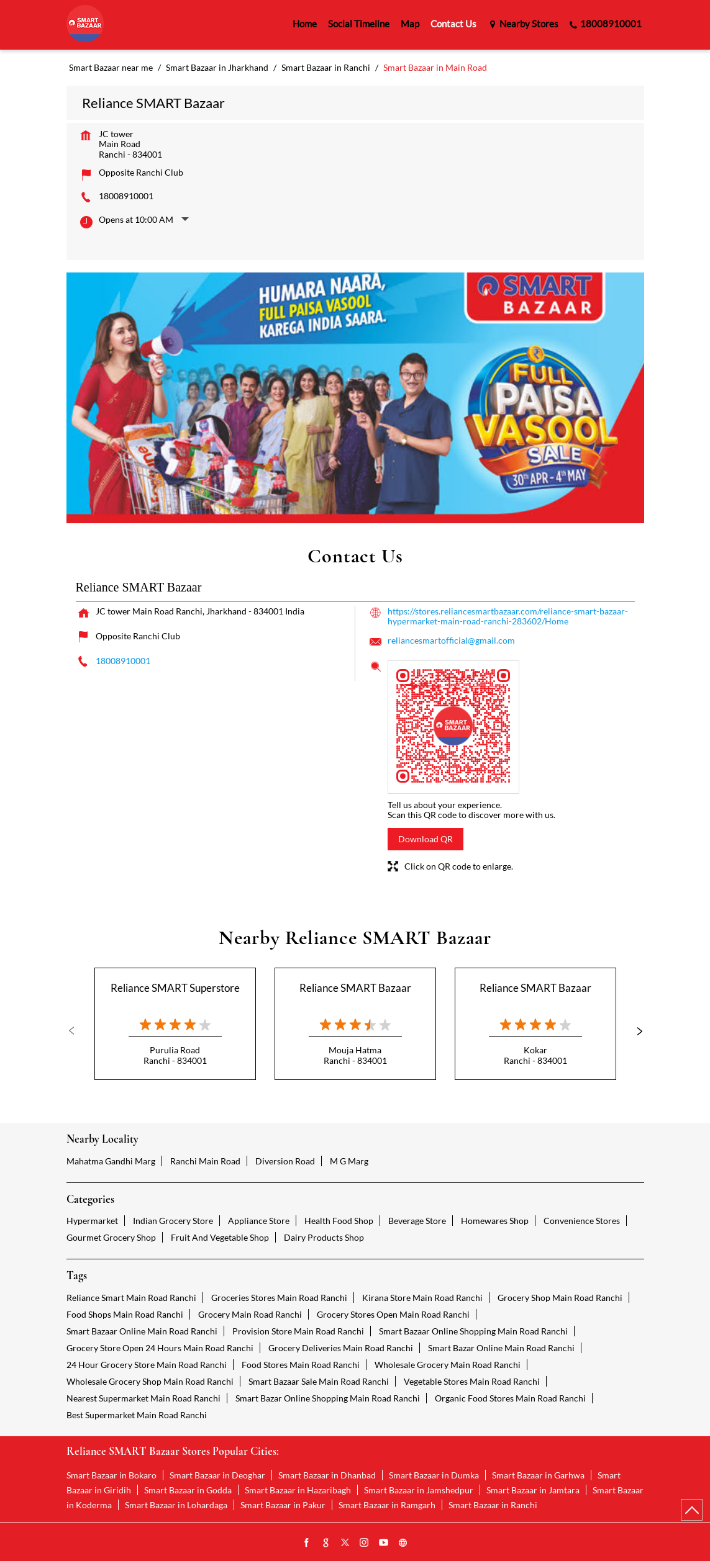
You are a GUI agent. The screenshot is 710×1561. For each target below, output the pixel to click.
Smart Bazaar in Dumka (434, 1475)
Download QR (425, 839)
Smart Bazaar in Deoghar (217, 1475)
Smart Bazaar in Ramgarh (387, 1505)
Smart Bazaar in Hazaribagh (298, 1490)
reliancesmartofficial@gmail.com (451, 640)
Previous (76, 1031)
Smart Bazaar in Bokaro (111, 1475)
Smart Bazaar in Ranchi (492, 1505)
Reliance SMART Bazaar (355, 987)
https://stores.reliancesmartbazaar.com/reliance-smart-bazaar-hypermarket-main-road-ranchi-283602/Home (508, 616)
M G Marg (349, 1161)
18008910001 (126, 196)
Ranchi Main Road (205, 1161)
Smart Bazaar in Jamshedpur (418, 1490)
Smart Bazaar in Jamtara (533, 1490)
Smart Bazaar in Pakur (282, 1505)
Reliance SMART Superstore (175, 987)
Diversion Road (285, 1161)
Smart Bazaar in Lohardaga (176, 1505)
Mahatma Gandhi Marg (110, 1161)
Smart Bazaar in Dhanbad (327, 1475)
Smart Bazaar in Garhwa (538, 1475)
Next (634, 1031)
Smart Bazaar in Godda (188, 1490)
